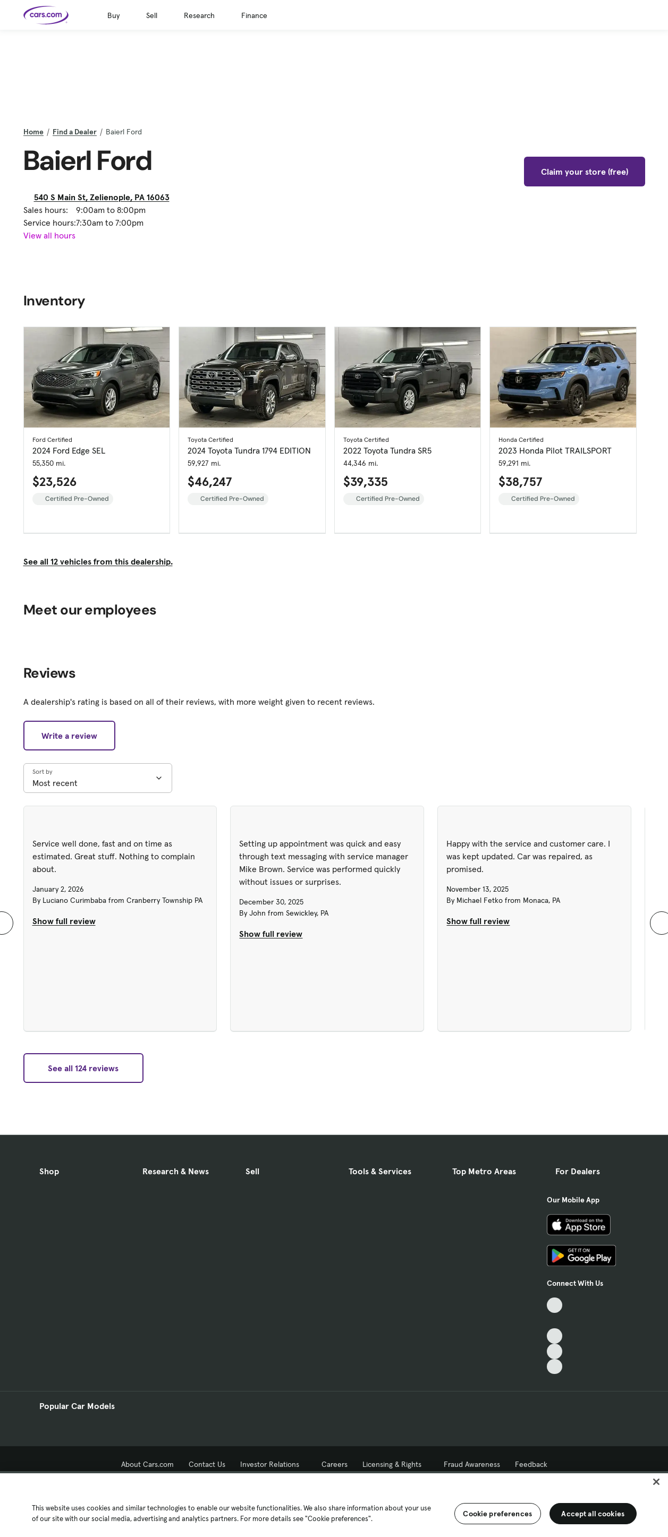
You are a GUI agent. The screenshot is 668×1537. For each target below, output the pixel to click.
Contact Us (207, 1464)
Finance (254, 15)
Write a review (69, 735)
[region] (334, 1504)
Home (33, 131)
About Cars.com (147, 1464)
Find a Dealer (75, 131)
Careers (335, 1464)
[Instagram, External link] (554, 1351)
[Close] (656, 1481)
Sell (151, 15)
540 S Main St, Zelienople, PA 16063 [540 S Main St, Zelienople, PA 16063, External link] (106, 197)
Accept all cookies (592, 1513)
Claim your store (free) (584, 171)
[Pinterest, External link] (554, 1366)
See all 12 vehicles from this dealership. (98, 561)
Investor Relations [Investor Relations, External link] (273, 1464)
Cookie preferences (497, 1513)
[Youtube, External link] (554, 1336)
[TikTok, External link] (554, 1305)
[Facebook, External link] (554, 1320)
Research (199, 15)
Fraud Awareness (472, 1464)
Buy (113, 15)
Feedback (531, 1464)
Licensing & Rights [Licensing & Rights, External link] (395, 1464)
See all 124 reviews (83, 1068)
